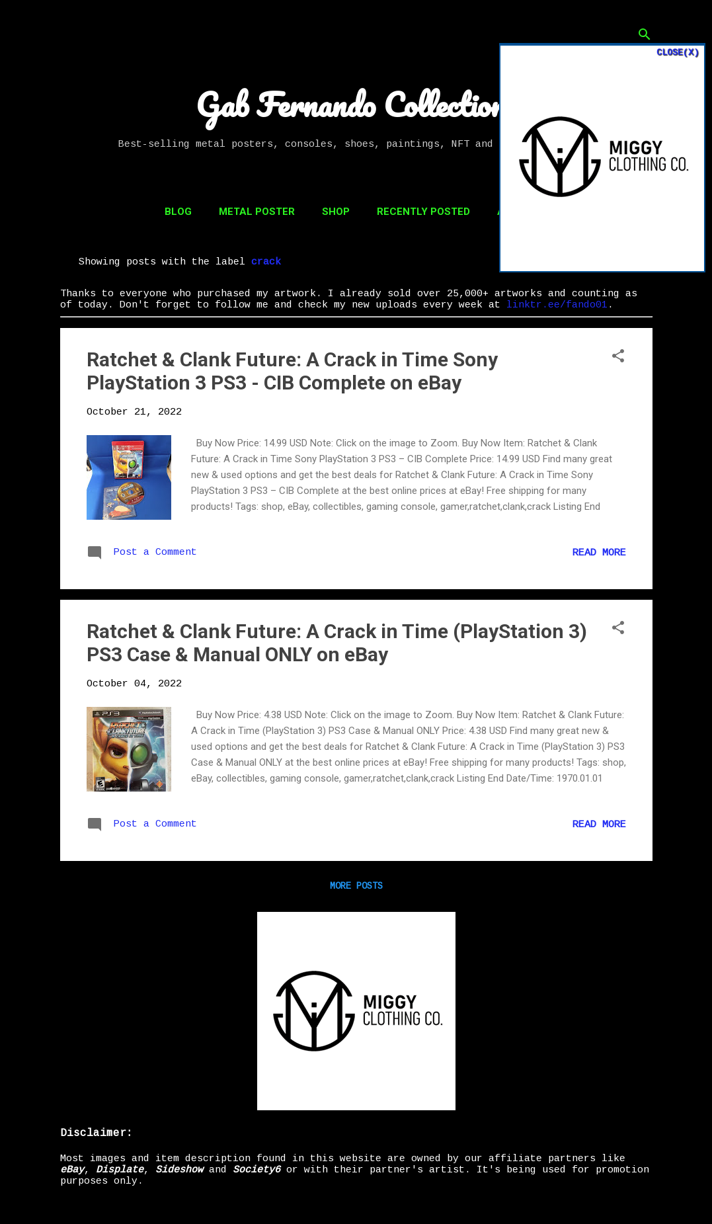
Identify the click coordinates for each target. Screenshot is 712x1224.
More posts (356, 886)
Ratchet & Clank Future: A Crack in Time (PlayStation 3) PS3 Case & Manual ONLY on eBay (337, 643)
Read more (599, 553)
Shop (336, 212)
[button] (618, 357)
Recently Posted (423, 212)
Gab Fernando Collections (356, 104)
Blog (178, 212)
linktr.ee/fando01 (557, 305)
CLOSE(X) (677, 53)
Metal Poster (257, 212)
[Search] (645, 36)
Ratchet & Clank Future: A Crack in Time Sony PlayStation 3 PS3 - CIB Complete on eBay (292, 371)
